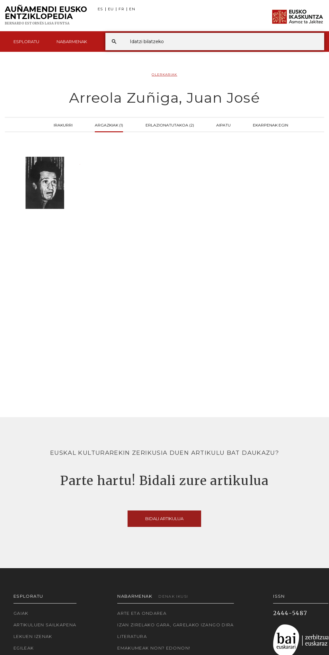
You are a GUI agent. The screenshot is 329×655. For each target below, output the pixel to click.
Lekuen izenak (32, 636)
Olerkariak (164, 74)
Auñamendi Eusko (46, 16)
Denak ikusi (173, 596)
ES (100, 9)
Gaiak (21, 613)
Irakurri (63, 124)
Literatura (132, 636)
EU (111, 9)
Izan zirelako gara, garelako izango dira (175, 624)
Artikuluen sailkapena (44, 624)
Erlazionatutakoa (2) (170, 124)
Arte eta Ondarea (141, 613)
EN (132, 9)
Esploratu (26, 41)
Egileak (23, 647)
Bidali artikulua (164, 518)
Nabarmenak (72, 41)
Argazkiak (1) (109, 124)
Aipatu (223, 124)
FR (121, 9)
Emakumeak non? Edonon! (153, 647)
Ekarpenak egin (270, 124)
